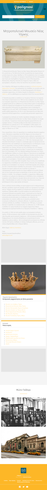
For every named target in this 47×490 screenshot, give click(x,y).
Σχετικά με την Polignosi (20, 1)
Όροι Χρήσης (12, 480)
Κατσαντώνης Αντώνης (12, 334)
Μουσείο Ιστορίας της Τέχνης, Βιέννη (16, 310)
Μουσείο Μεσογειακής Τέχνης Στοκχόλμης (17, 308)
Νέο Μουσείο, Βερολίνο (12, 314)
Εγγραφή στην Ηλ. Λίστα (28, 480)
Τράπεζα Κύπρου (27, 477)
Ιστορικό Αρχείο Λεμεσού (12, 330)
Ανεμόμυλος (9, 332)
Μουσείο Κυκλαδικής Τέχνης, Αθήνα (15, 315)
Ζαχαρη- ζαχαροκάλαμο (12, 336)
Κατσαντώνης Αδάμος (11, 340)
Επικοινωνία (39, 480)
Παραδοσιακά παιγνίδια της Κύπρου (15, 338)
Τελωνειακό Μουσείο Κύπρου (13, 342)
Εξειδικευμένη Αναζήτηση (38, 19)
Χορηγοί (31, 1)
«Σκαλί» (7, 344)
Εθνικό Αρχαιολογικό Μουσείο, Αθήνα (16, 312)
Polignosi (19, 475)
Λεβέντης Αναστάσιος (15, 227)
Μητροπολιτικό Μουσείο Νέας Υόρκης (16, 306)
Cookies (6, 480)
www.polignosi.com (7, 235)
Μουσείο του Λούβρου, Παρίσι (14, 304)
